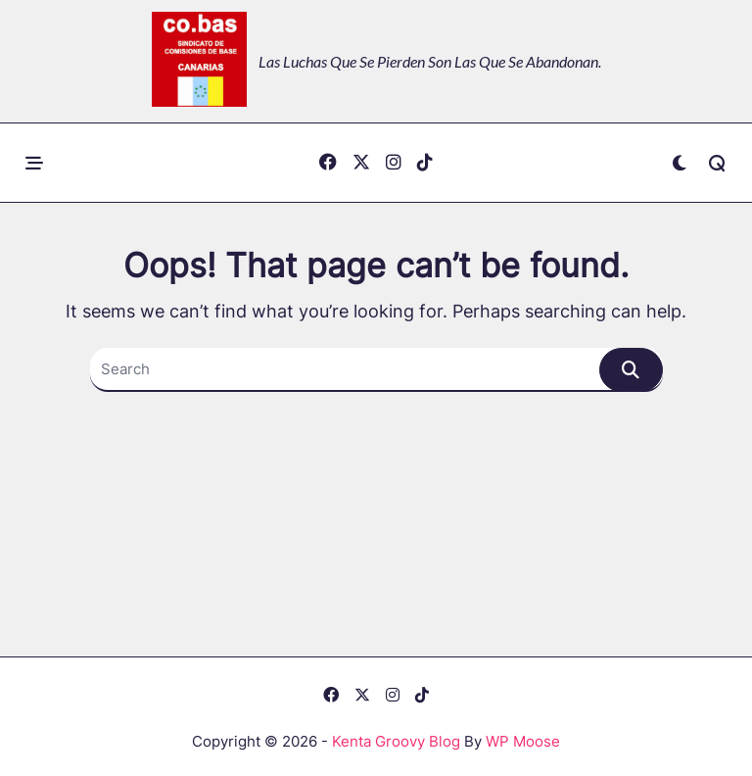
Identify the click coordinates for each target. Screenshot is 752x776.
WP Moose (523, 741)
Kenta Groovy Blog (396, 741)
